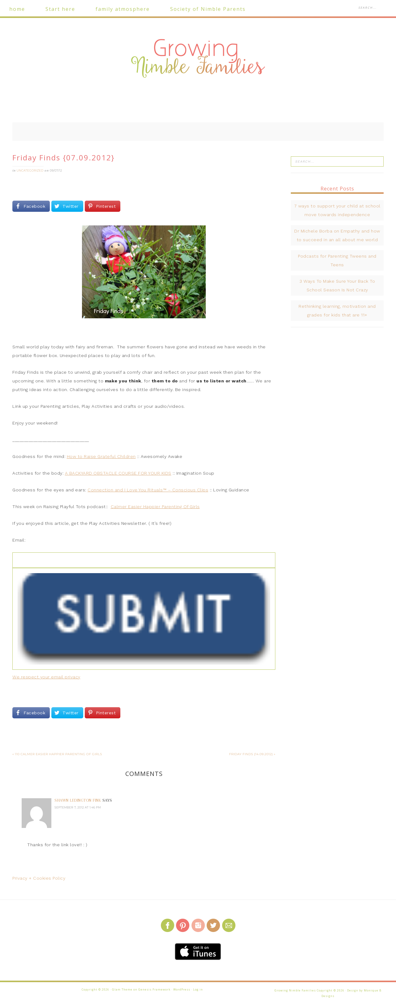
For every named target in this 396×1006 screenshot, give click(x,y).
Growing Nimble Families (198, 59)
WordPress (181, 989)
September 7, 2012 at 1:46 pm (77, 807)
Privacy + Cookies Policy (38, 878)
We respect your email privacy (46, 676)
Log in (198, 989)
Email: (18, 540)
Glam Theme (122, 989)
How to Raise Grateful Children (101, 456)
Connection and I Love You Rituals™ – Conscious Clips (148, 489)
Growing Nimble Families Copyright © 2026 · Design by (319, 990)
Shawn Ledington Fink (77, 800)
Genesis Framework (154, 989)
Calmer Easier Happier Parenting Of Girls (155, 506)
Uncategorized (30, 170)
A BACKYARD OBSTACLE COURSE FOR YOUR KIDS (118, 473)
